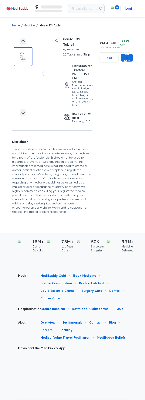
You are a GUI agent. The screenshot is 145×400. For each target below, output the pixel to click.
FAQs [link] (119, 309)
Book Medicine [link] (84, 275)
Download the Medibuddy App (41, 348)
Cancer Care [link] (50, 298)
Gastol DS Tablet (50, 25)
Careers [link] (46, 330)
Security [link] (66, 330)
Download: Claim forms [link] (90, 309)
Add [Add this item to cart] (109, 57)
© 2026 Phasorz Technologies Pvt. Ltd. (35, 381)
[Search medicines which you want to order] (101, 8)
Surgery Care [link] (92, 291)
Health (23, 275)
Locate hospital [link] (52, 309)
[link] (18, 8)
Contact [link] (95, 322)
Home (16, 25)
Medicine (29, 25)
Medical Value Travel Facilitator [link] (65, 337)
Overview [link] (47, 322)
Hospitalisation (26, 309)
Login (129, 8)
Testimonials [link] (72, 322)
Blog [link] (112, 322)
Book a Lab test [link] (91, 283)
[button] (113, 8)
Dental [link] (114, 291)
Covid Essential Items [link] (57, 291)
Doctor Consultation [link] (56, 283)
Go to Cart (127, 58)
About (23, 322)
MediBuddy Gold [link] (53, 275)
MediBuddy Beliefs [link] (111, 337)
